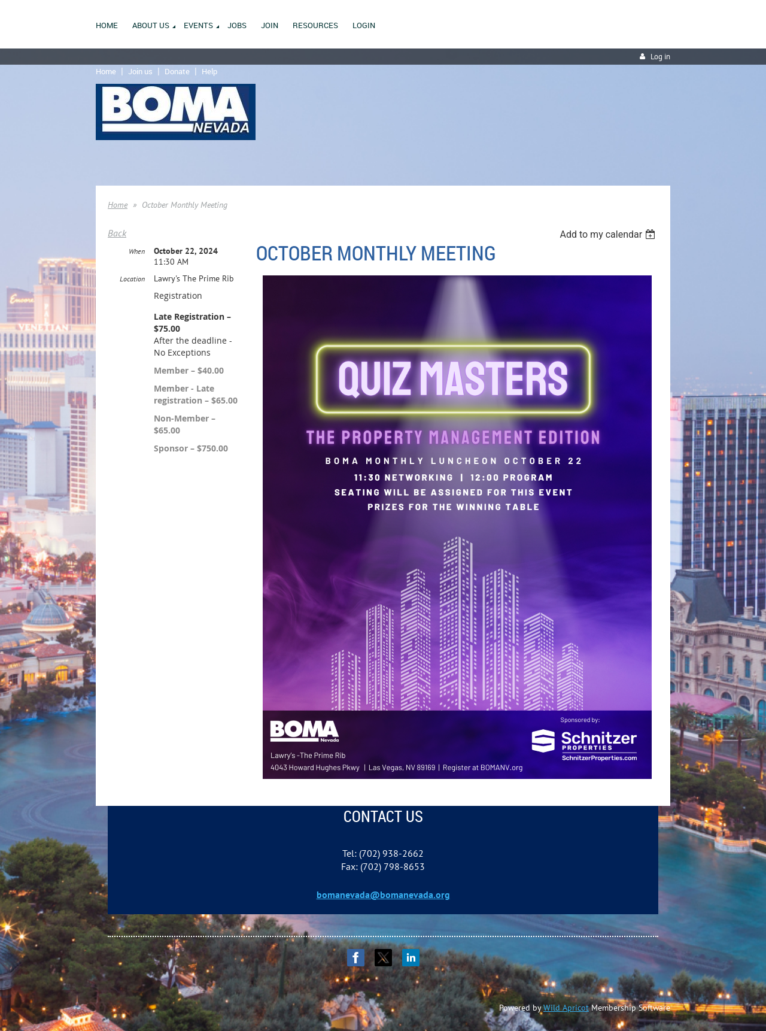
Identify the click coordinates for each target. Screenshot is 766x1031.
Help (209, 71)
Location (132, 278)
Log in (660, 56)
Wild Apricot (566, 1007)
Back (117, 233)
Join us (140, 71)
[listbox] (609, 234)
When (137, 251)
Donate (177, 71)
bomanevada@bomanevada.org (383, 894)
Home (106, 71)
